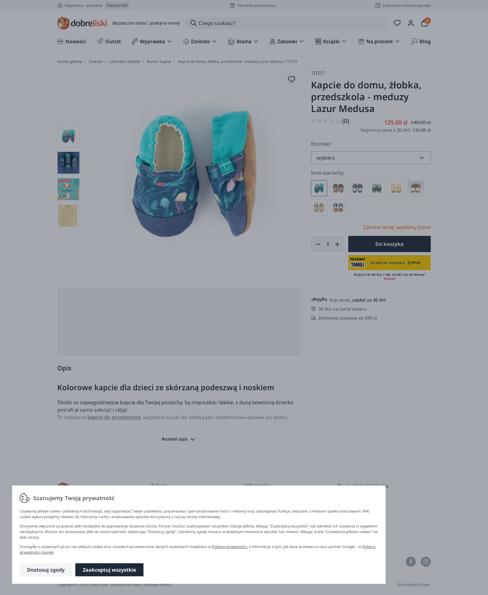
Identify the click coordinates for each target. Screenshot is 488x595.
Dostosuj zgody (46, 569)
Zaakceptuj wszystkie (109, 569)
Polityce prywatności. (230, 546)
